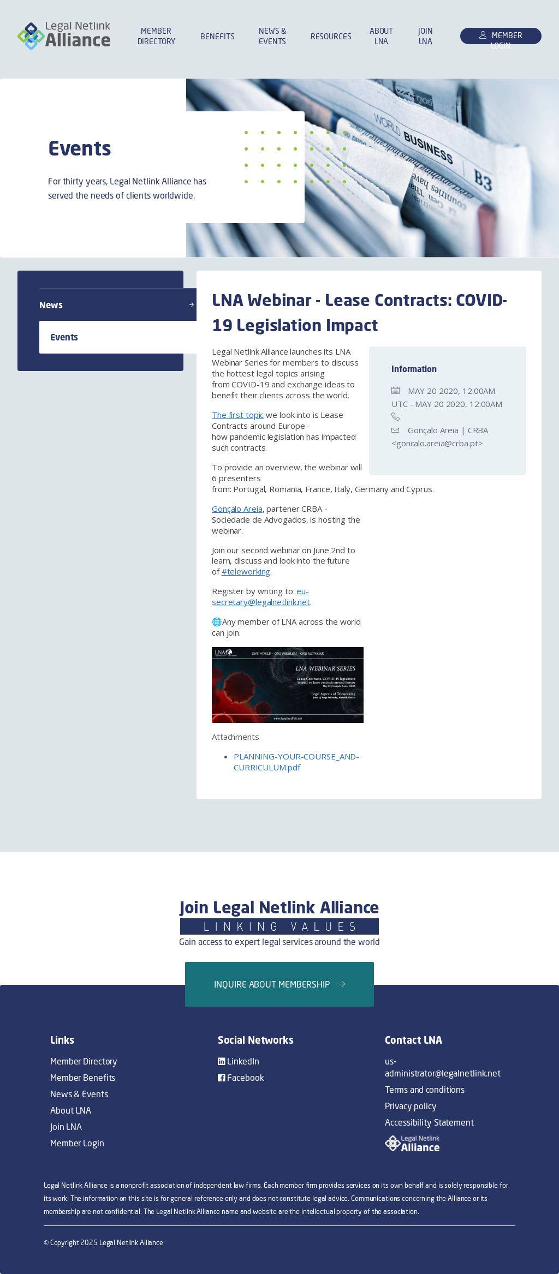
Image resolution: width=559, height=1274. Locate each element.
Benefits (217, 36)
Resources (331, 36)
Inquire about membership (279, 984)
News (116, 305)
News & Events (272, 36)
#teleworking (246, 571)
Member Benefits (82, 1078)
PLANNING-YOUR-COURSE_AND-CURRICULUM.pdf (296, 762)
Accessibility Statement (429, 1122)
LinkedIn (238, 1061)
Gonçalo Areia (237, 508)
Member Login (77, 1143)
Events (130, 337)
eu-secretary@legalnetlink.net (261, 596)
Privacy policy (410, 1106)
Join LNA (425, 36)
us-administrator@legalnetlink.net (443, 1067)
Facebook (241, 1078)
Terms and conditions (425, 1090)
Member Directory (156, 36)
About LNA (382, 36)
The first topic (238, 414)
